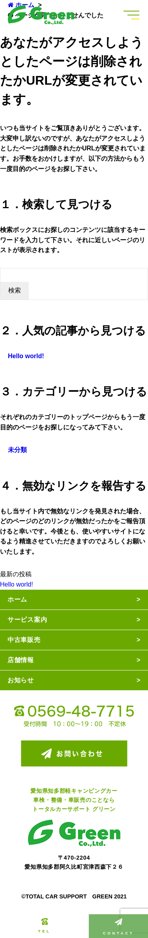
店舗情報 (20, 660)
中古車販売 (24, 639)
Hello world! (26, 356)
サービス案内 (27, 619)
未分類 (17, 449)
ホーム (17, 599)
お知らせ (20, 680)
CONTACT (118, 926)
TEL (44, 925)
